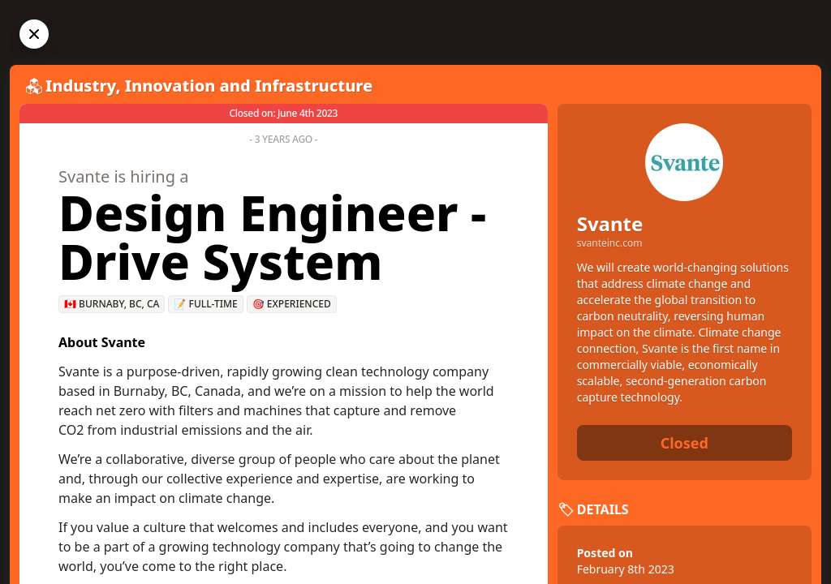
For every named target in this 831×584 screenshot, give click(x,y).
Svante (610, 223)
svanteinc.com (610, 243)
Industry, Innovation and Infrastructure (208, 86)
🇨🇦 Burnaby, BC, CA (111, 304)
